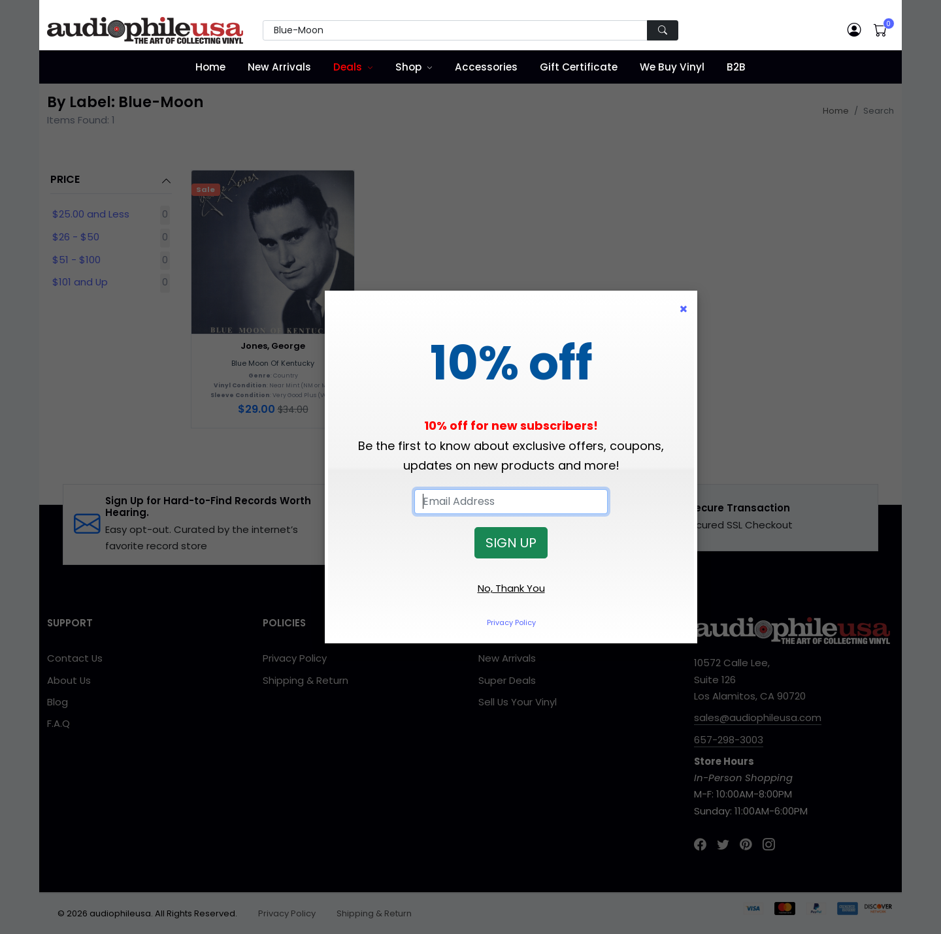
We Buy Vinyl (672, 67)
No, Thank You (511, 588)
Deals (347, 67)
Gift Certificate (579, 67)
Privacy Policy (511, 622)
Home (210, 67)
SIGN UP (511, 543)
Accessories (486, 67)
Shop (408, 67)
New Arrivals (279, 67)
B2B (736, 67)
